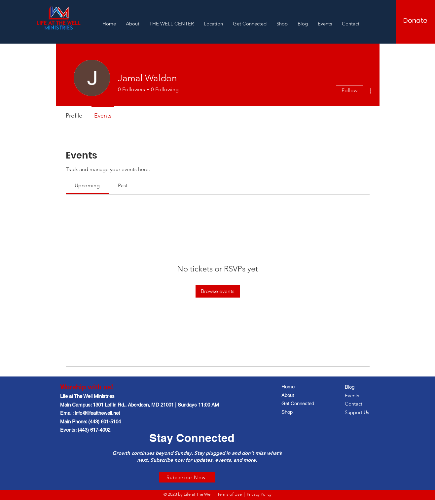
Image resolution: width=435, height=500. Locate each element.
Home (288, 386)
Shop (287, 412)
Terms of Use (229, 494)
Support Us (357, 412)
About (287, 395)
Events (352, 395)
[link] (87, 185)
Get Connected (297, 403)
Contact (353, 404)
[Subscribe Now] (187, 477)
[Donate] (415, 20)
